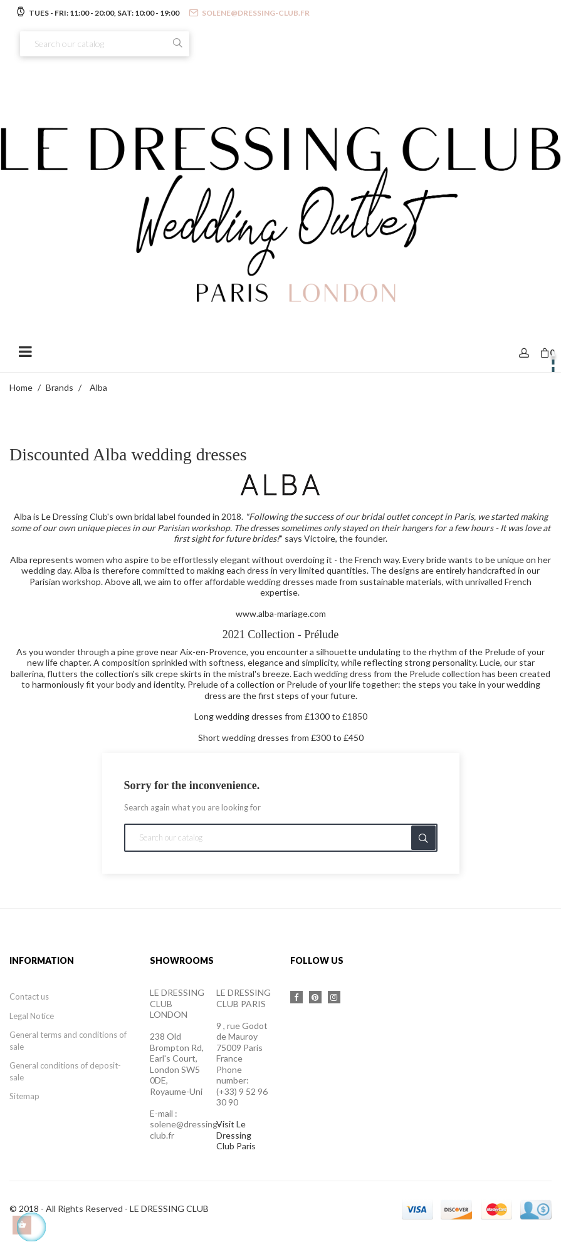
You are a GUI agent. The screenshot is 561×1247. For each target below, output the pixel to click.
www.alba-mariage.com (281, 613)
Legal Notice (31, 1016)
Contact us (29, 996)
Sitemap (24, 1096)
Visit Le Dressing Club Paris (236, 1135)
